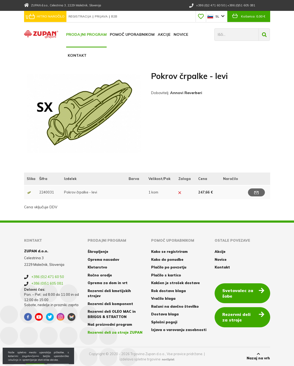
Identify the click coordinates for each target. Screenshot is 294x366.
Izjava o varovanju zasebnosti (178, 330)
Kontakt (77, 55)
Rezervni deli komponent (110, 304)
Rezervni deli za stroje (243, 317)
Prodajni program (86, 34)
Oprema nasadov (103, 259)
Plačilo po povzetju (168, 267)
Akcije (164, 34)
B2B (114, 16)
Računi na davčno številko (175, 306)
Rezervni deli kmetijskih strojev (109, 293)
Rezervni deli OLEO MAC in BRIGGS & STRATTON (112, 314)
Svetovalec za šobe (243, 293)
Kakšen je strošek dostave (175, 283)
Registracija (80, 16)
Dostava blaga (165, 314)
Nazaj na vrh (258, 356)
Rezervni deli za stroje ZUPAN (115, 332)
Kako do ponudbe (167, 259)
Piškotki (31, 356)
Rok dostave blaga (168, 291)
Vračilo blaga (163, 298)
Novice (181, 34)
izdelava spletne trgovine (140, 359)
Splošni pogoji (164, 322)
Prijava (101, 16)
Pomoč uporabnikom (132, 34)
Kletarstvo (97, 267)
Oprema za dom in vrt (108, 283)
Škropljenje (98, 251)
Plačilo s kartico (166, 275)
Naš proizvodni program (110, 324)
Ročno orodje (100, 275)
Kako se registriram (169, 251)
